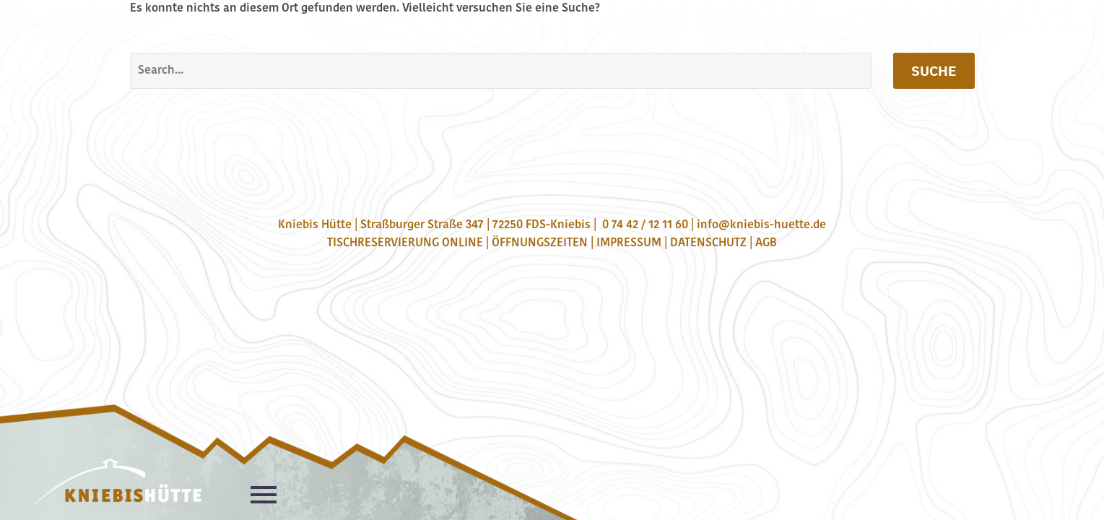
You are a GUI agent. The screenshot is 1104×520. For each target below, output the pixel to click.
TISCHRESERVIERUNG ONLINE (405, 243)
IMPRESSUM (628, 243)
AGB (766, 243)
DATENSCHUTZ (708, 243)
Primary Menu (264, 494)
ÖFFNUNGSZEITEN (540, 243)
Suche (934, 70)
